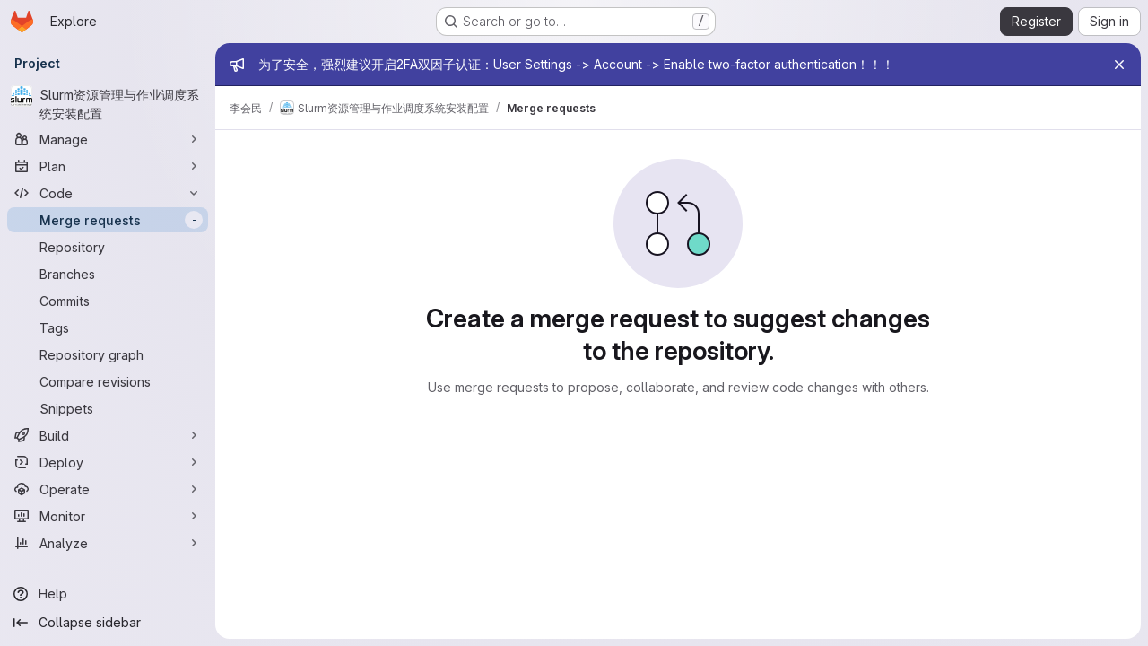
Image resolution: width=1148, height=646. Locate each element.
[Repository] (107, 246)
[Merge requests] (107, 219)
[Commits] (107, 300)
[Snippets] (107, 408)
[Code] (107, 192)
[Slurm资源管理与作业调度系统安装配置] (107, 104)
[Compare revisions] (107, 381)
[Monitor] (107, 515)
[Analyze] (107, 542)
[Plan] (107, 166)
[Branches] (107, 273)
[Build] (107, 435)
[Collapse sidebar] (107, 622)
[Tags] (107, 327)
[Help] (107, 594)
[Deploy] (107, 462)
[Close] (1119, 64)
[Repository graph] (107, 354)
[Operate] (107, 489)
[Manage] (107, 139)
